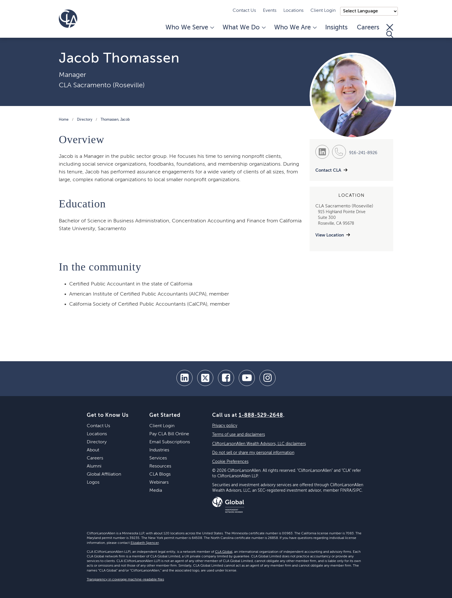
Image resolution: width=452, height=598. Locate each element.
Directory (84, 120)
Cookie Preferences (230, 462)
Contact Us (244, 10)
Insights (336, 27)
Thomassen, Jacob (115, 120)
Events (269, 10)
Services (158, 458)
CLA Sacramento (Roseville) (102, 85)
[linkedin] (184, 378)
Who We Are (295, 27)
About (93, 450)
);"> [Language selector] (369, 11)
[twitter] (205, 378)
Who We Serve (189, 27)
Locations (293, 10)
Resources (160, 466)
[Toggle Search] (389, 31)
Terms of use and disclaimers (238, 435)
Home (64, 120)
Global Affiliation (104, 474)
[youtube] (247, 378)
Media (155, 490)
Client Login (323, 10)
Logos (93, 482)
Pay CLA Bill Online (169, 434)
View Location (329, 235)
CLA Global (223, 552)
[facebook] (226, 378)
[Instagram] (267, 378)
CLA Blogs (160, 474)
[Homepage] (68, 18)
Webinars (159, 482)
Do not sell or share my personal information (253, 453)
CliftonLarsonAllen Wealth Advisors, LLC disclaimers (259, 444)
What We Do (244, 27)
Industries (159, 450)
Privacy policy (224, 426)
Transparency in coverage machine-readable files (125, 579)
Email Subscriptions (169, 442)
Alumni (94, 466)
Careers (368, 27)
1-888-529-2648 (261, 415)
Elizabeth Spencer (145, 543)
